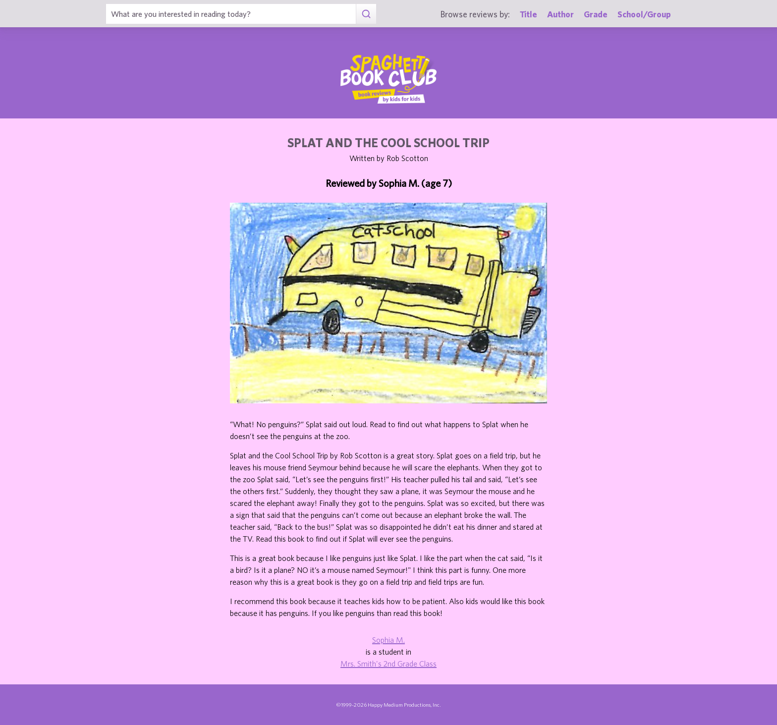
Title (528, 14)
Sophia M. (388, 639)
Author (560, 14)
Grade (596, 14)
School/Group (644, 14)
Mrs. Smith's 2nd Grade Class (388, 663)
